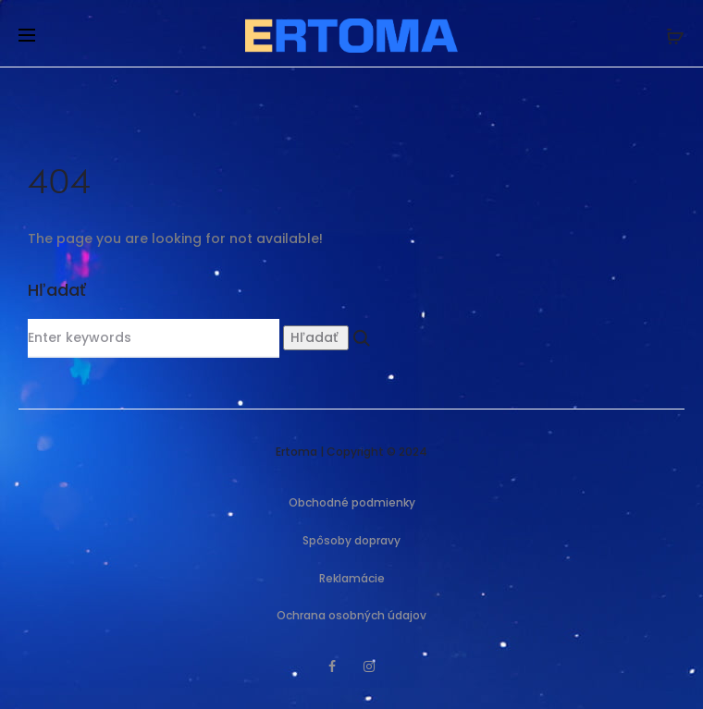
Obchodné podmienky (352, 502)
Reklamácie (352, 578)
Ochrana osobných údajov (351, 615)
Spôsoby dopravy (351, 540)
